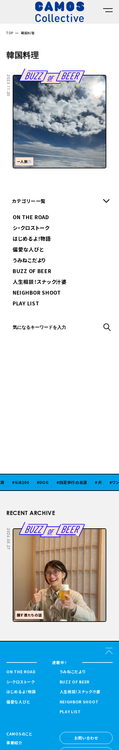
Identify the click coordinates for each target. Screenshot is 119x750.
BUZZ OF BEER (32, 271)
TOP (9, 32)
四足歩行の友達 (77, 482)
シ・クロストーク (31, 228)
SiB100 (26, 482)
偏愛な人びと (28, 250)
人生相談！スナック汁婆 (40, 282)
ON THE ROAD (31, 217)
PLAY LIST (26, 304)
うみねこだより (29, 261)
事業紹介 (14, 743)
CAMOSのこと (19, 734)
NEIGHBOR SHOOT (37, 293)
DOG (48, 482)
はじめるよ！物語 (32, 239)
